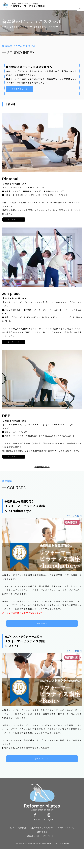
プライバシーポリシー (50, 836)
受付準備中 (42, 623)
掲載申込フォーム (20, 89)
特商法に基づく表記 (32, 836)
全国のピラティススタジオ (21, 26)
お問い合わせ (41, 831)
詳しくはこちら (42, 758)
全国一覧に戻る (42, 466)
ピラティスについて (65, 827)
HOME (5, 26)
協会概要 (22, 827)
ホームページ (14, 219)
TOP (12, 827)
